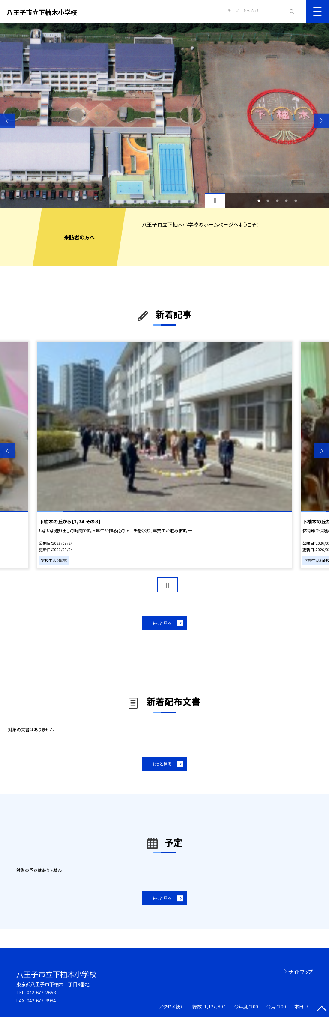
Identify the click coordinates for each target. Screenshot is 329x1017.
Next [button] (321, 120)
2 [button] (268, 200)
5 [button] (295, 200)
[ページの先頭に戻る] (321, 1009)
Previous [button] (7, 120)
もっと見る (161, 623)
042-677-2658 (41, 992)
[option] (164, 115)
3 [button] (277, 200)
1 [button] (258, 200)
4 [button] (286, 200)
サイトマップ (300, 971)
